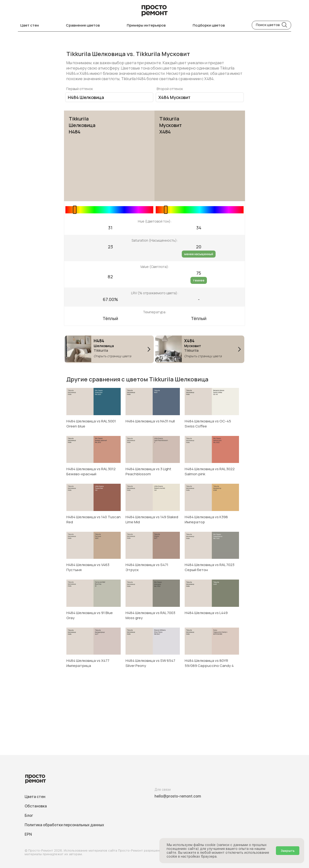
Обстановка (36, 806)
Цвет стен (29, 25)
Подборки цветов (209, 25)
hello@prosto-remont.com (177, 796)
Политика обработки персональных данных (64, 825)
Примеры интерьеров (146, 25)
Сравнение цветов (83, 25)
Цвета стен (35, 796)
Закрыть (288, 851)
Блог (29, 815)
